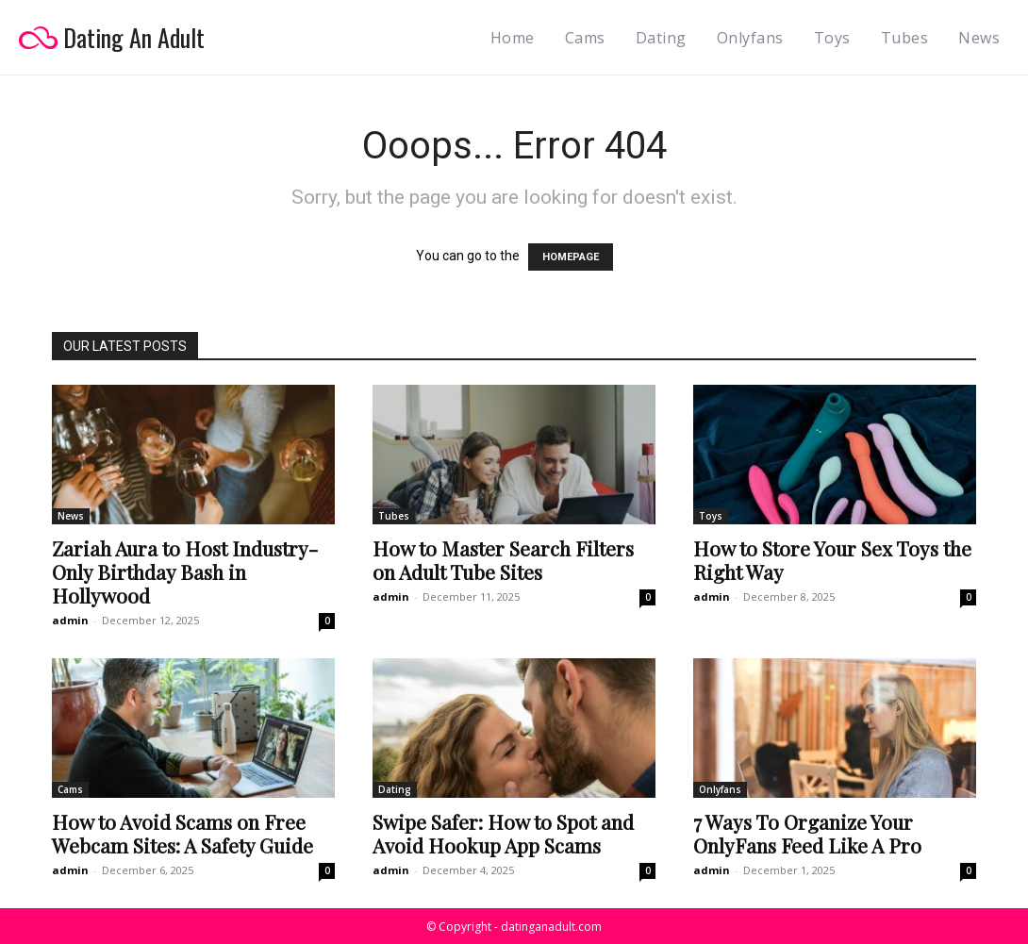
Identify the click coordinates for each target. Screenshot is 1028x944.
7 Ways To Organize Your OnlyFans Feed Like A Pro (807, 833)
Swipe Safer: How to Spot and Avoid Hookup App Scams (503, 833)
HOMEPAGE (570, 257)
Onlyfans (720, 789)
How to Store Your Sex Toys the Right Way (832, 560)
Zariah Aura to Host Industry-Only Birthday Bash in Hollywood (185, 571)
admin (70, 620)
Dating (394, 789)
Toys (710, 515)
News (71, 515)
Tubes (393, 515)
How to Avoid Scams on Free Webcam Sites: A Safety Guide (182, 833)
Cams (70, 789)
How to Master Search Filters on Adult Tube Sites (503, 560)
